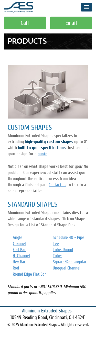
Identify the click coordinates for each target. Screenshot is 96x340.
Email (71, 23)
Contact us (57, 184)
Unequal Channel (66, 268)
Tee (56, 243)
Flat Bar (19, 249)
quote (42, 153)
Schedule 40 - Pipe (68, 237)
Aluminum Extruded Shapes (18, 7)
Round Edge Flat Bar (29, 274)
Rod (16, 268)
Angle (17, 237)
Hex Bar (19, 262)
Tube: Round (63, 249)
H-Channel (21, 255)
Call (25, 23)
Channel (19, 243)
